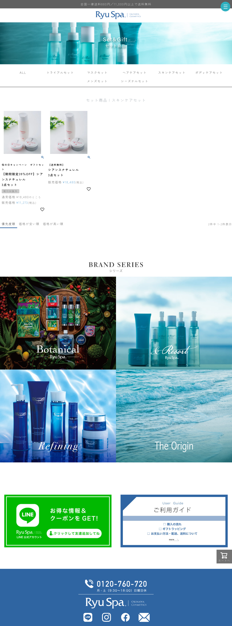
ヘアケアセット (135, 72)
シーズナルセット (134, 81)
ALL (23, 72)
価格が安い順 (29, 224)
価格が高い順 (53, 224)
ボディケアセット (209, 72)
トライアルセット (60, 72)
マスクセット (97, 72)
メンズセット (97, 81)
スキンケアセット (172, 72)
